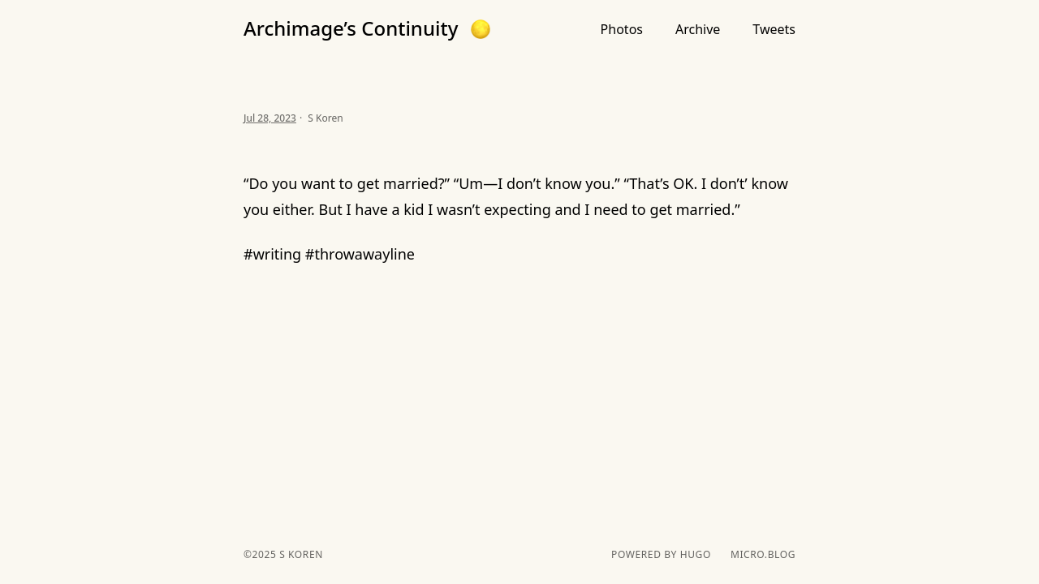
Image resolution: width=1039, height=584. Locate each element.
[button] (480, 29)
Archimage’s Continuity (351, 28)
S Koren (299, 554)
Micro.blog (763, 554)
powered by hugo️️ (661, 554)
